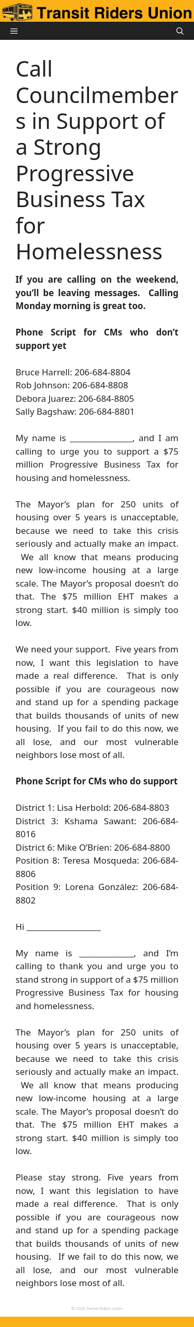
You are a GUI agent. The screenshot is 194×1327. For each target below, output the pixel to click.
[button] (180, 31)
